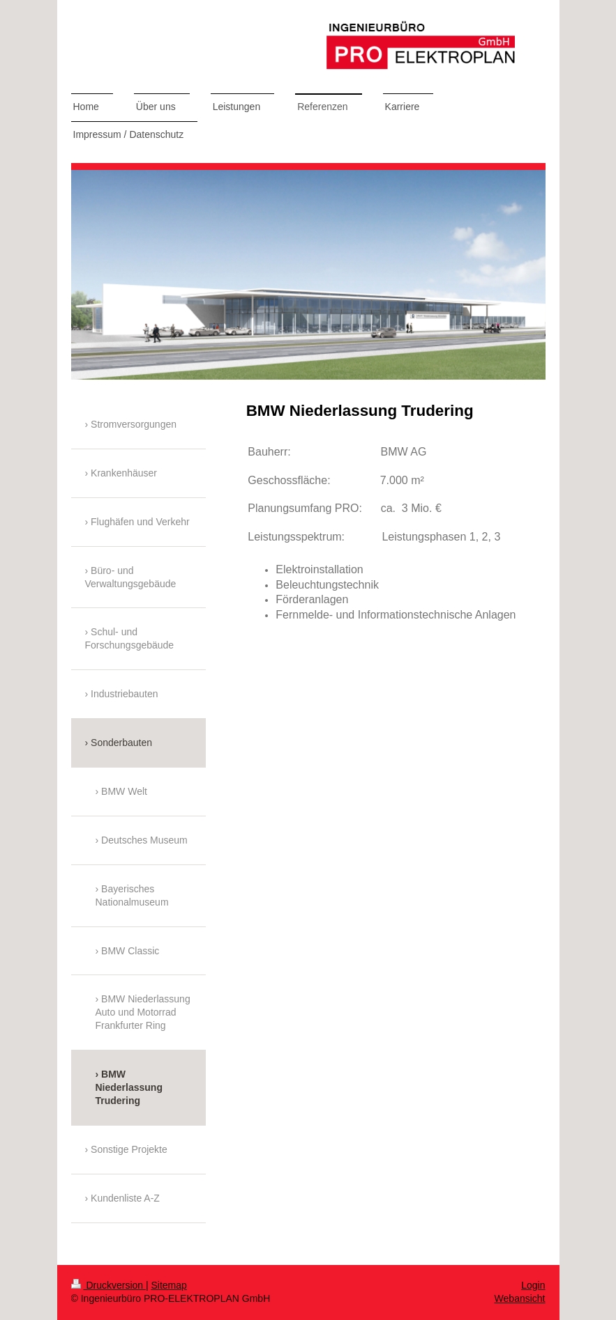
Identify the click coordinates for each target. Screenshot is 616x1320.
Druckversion (108, 1285)
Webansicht (520, 1298)
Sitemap (169, 1285)
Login (533, 1285)
